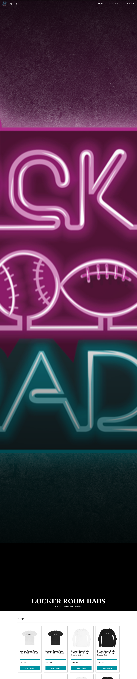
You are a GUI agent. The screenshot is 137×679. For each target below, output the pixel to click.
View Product (29, 668)
